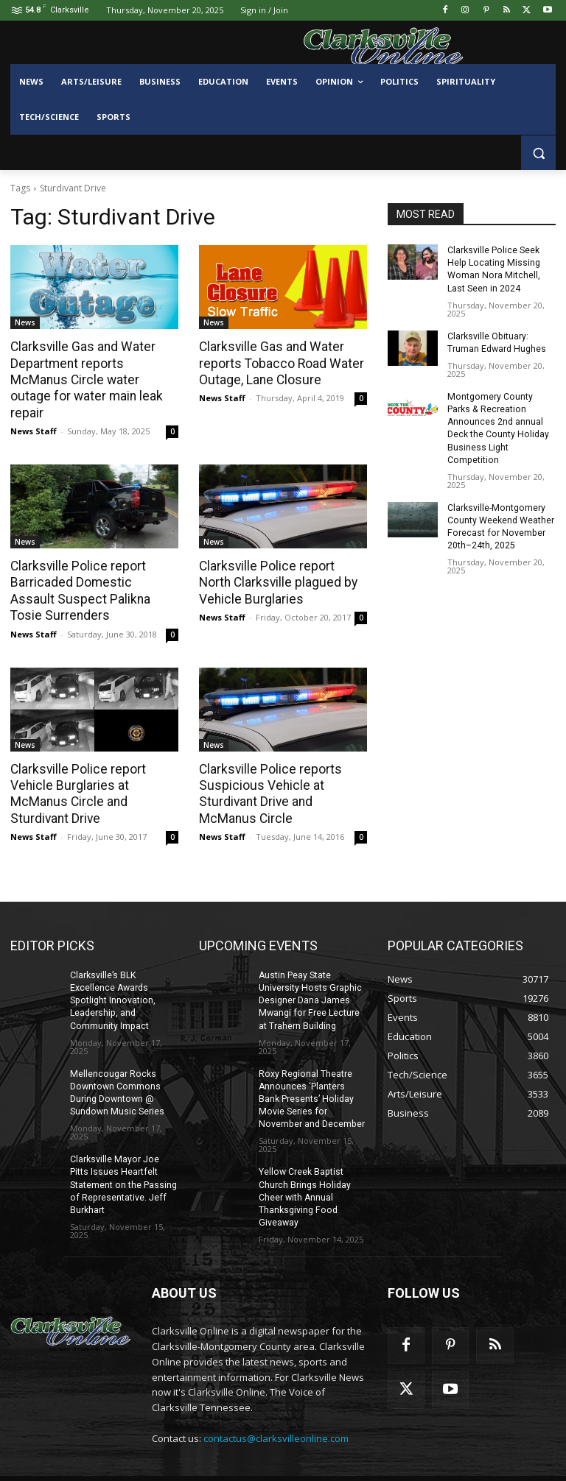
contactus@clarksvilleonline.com (276, 1414)
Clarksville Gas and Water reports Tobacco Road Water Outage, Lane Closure (278, 362)
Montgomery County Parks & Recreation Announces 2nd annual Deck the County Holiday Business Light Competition (501, 420)
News (25, 322)
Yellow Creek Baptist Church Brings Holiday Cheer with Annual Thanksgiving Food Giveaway (304, 1174)
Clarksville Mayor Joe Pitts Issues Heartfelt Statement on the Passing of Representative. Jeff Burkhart (124, 1162)
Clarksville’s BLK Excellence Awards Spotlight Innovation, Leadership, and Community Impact (111, 980)
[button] (538, 152)
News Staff (33, 413)
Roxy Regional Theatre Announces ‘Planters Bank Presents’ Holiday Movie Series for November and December (310, 1077)
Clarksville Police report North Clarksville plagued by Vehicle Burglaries (281, 564)
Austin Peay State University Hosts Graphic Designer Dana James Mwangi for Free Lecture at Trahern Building (309, 980)
